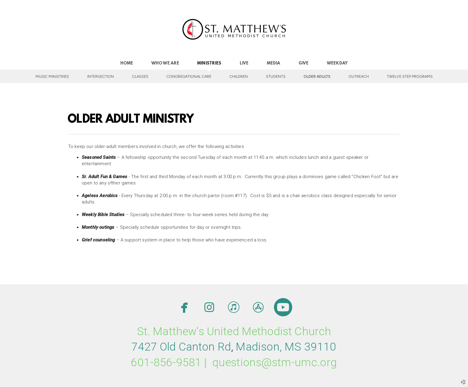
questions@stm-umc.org (274, 362)
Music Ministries (52, 76)
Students (276, 76)
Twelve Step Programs (410, 76)
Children (238, 76)
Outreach (359, 76)
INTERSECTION (100, 76)
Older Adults (317, 76)
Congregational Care (188, 76)
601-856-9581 (166, 362)
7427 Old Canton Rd (181, 346)
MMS (286, 346)
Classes (140, 76)
